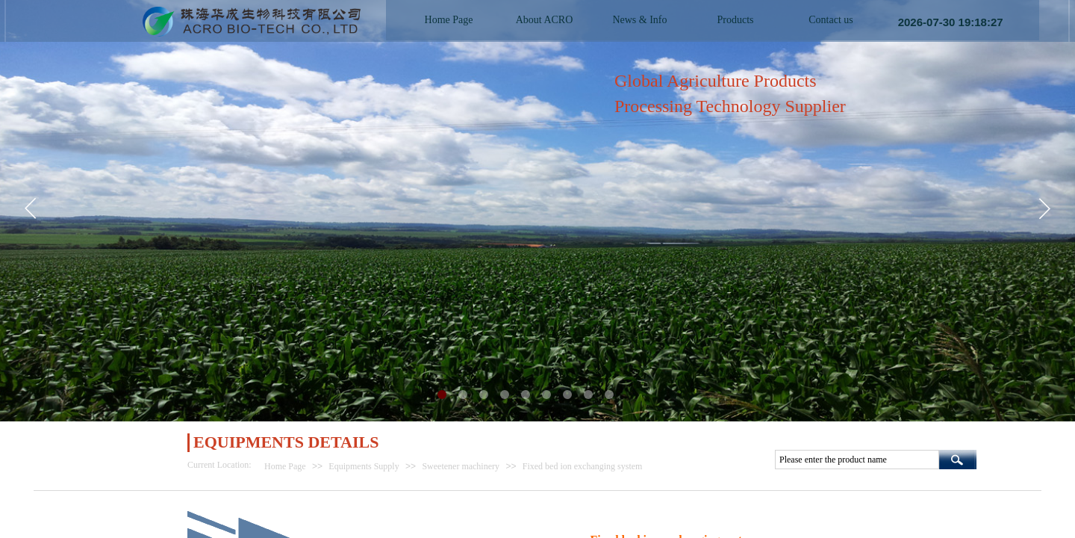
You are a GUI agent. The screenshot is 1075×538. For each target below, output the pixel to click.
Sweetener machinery (460, 466)
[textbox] (857, 459)
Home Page (285, 466)
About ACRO (544, 19)
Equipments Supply (363, 466)
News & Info (639, 19)
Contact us (830, 19)
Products (735, 19)
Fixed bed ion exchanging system (583, 466)
